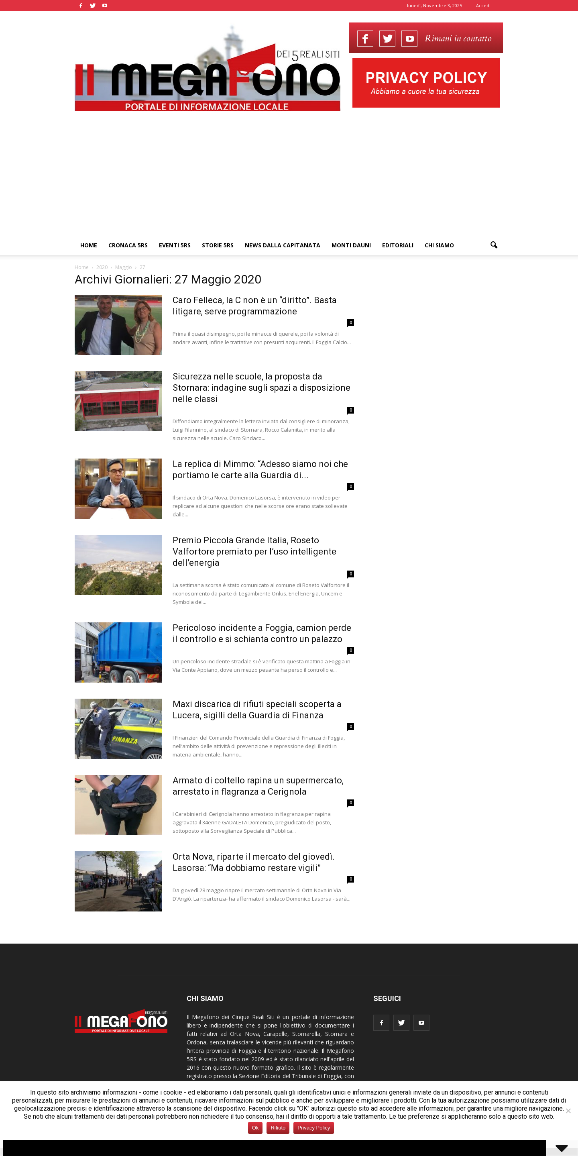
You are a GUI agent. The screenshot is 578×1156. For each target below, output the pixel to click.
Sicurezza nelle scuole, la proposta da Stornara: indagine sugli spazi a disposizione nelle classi (261, 387)
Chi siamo (439, 245)
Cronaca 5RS (128, 245)
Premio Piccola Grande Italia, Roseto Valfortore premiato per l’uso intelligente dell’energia (254, 551)
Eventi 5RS (175, 245)
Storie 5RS (218, 245)
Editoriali (397, 245)
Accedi (483, 5)
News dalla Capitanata (282, 245)
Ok (255, 1128)
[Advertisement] (289, 175)
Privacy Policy (313, 1128)
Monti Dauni (351, 245)
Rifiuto (278, 1128)
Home (88, 245)
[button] (493, 245)
